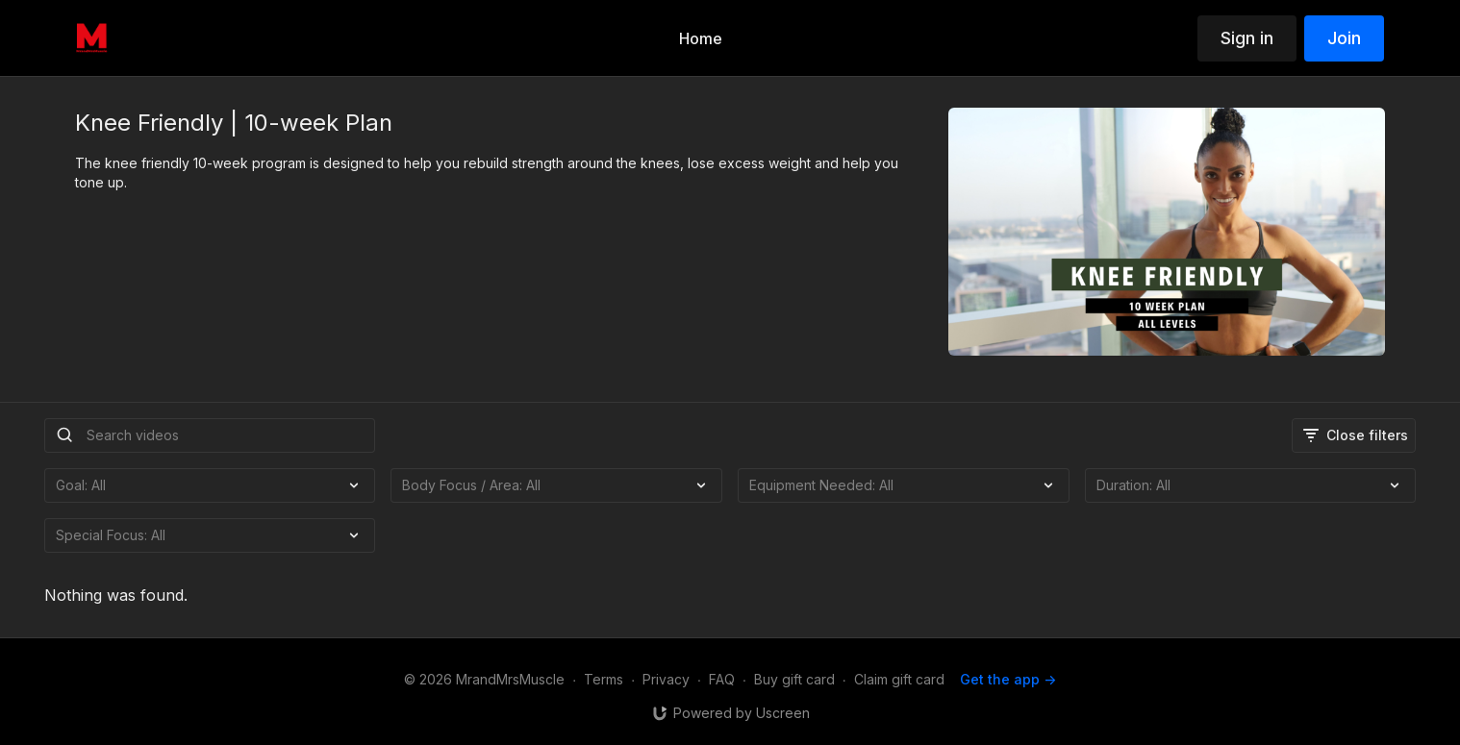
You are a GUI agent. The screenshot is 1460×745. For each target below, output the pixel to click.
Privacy (666, 679)
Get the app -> (1008, 679)
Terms (603, 679)
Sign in (1247, 38)
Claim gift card (899, 679)
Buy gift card (794, 679)
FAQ (722, 679)
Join (1344, 38)
